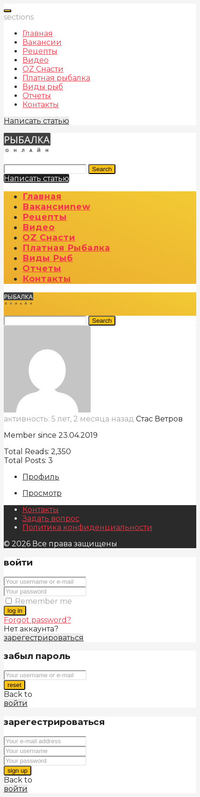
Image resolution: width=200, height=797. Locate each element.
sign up (17, 770)
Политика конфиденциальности (87, 527)
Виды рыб (42, 86)
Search (102, 169)
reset (14, 684)
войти (16, 703)
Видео (35, 60)
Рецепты (39, 51)
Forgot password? (37, 620)
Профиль (40, 476)
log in (14, 610)
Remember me (43, 601)
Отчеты (36, 95)
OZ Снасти (43, 69)
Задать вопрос (50, 518)
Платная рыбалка (56, 77)
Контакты (40, 104)
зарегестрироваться (44, 637)
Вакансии (42, 42)
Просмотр (42, 493)
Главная (37, 33)
